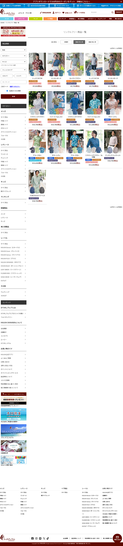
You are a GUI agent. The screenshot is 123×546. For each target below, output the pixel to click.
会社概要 (4, 328)
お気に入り (67, 13)
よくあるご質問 (6, 358)
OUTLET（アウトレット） (89, 526)
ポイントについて (6, 369)
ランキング (62, 19)
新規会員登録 (45, 13)
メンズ (7, 19)
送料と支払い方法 (6, 365)
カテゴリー (91, 19)
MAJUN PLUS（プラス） (9, 258)
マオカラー (16, 86)
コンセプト (4, 336)
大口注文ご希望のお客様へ (109, 514)
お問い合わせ (5, 362)
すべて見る (4, 117)
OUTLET (3, 280)
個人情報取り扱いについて (9, 388)
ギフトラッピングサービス (9, 373)
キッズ (36, 19)
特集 (110, 19)
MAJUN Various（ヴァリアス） (11, 255)
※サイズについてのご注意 (8, 65)
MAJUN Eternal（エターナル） (11, 247)
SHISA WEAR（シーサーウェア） (11, 277)
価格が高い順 (92, 42)
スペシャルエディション (8, 132)
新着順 (66, 42)
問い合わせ (118, 19)
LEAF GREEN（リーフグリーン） (11, 269)
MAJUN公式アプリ (7, 354)
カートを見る (79, 13)
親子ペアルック (6, 191)
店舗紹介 (4, 332)
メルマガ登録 (5, 380)
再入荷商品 (81, 19)
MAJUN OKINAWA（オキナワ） (11, 262)
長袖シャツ (4, 124)
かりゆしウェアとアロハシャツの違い (12, 313)
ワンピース (4, 154)
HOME (2, 22)
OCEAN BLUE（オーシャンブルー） (12, 266)
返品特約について (6, 376)
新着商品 (72, 19)
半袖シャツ (4, 121)
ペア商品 (50, 19)
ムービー (4, 339)
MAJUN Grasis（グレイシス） (10, 251)
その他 (3, 139)
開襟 (11, 86)
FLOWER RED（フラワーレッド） (12, 273)
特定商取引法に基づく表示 (9, 384)
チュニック (4, 158)
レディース (21, 19)
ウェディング (102, 19)
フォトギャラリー (6, 317)
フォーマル (4, 135)
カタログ (4, 296)
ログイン (57, 13)
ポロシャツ (4, 128)
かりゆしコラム (6, 343)
